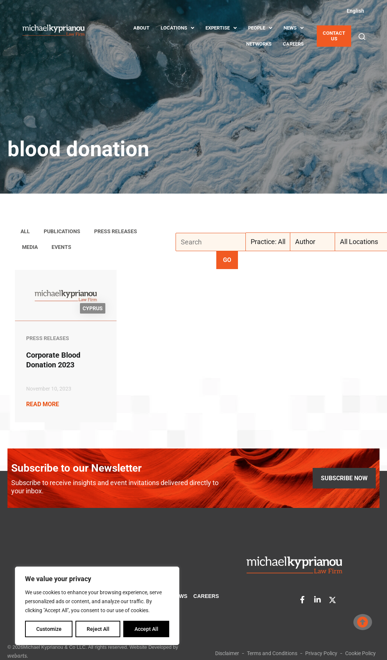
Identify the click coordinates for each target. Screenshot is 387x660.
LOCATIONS (177, 28)
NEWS (294, 28)
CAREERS (293, 44)
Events (61, 247)
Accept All (146, 629)
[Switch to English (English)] (354, 11)
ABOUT (141, 28)
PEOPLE (260, 28)
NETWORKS (259, 44)
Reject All (98, 629)
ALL (25, 231)
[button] (362, 36)
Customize (49, 629)
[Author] (318, 241)
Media (30, 247)
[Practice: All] (273, 241)
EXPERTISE (221, 28)
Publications (62, 231)
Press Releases (115, 231)
